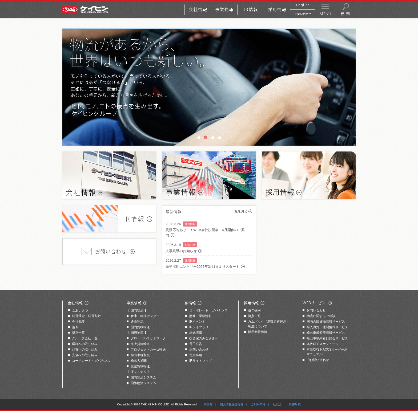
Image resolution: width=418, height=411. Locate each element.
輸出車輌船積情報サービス (326, 333)
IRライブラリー (200, 327)
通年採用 (254, 310)
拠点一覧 (78, 333)
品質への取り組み (85, 349)
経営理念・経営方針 (86, 316)
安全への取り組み (85, 355)
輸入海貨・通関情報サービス (327, 327)
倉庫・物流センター (145, 316)
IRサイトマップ (200, 361)
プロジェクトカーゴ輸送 (148, 349)
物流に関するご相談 (321, 316)
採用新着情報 (257, 332)
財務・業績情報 (200, 316)
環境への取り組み (85, 344)
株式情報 (195, 333)
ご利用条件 (258, 404)
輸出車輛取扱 (140, 355)
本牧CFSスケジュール (323, 344)
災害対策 (295, 404)
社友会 (277, 404)
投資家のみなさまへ (203, 338)
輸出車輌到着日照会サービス (327, 338)
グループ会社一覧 (85, 338)
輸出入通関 (139, 361)
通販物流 (137, 321)
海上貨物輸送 (140, 344)
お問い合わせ (198, 349)
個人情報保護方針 (231, 404)
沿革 (75, 327)
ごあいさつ (80, 310)
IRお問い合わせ (318, 360)
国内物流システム (143, 377)
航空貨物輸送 (140, 366)
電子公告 (195, 344)
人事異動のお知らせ (181, 251)
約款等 (208, 404)
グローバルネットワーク (148, 338)
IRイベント (197, 321)
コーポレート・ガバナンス (91, 361)
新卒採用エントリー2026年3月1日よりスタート (202, 267)
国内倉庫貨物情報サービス (326, 321)
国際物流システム (143, 383)
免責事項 (195, 355)
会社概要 (78, 321)
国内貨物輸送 (140, 327)
